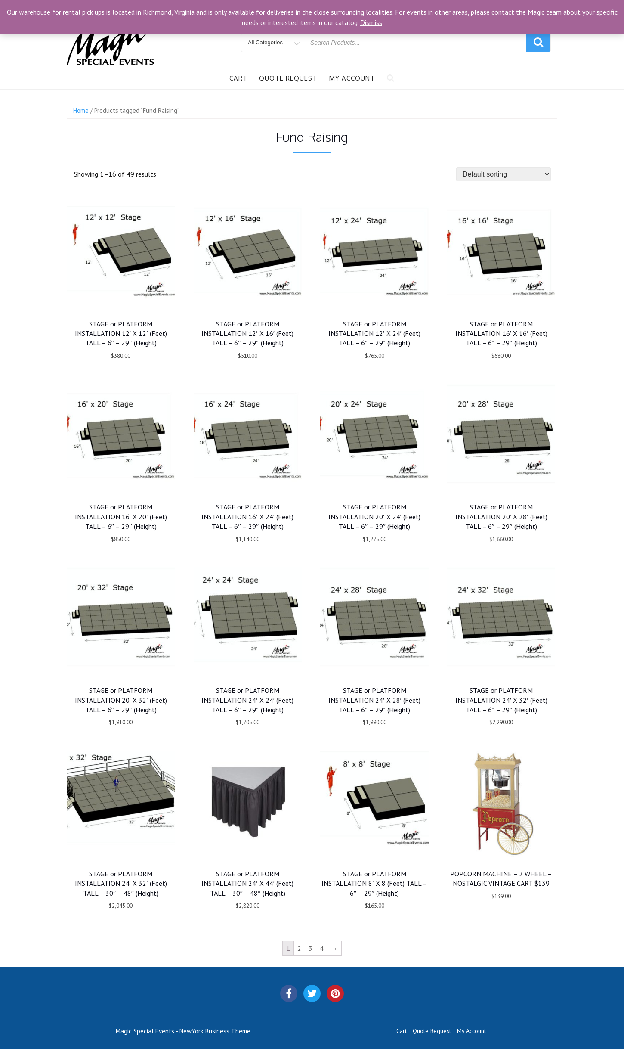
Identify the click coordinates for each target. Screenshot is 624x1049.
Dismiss (371, 22)
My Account (352, 78)
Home (81, 110)
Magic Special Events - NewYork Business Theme (183, 1031)
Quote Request (288, 78)
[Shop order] (503, 174)
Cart (238, 78)
